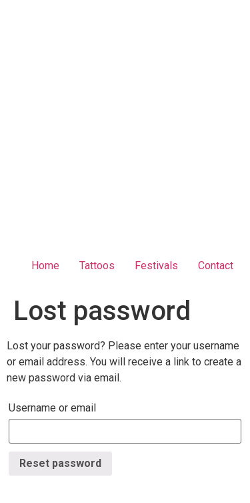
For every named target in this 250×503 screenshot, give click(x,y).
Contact (215, 265)
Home (45, 265)
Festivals (156, 265)
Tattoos (97, 265)
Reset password (60, 463)
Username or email (52, 407)
